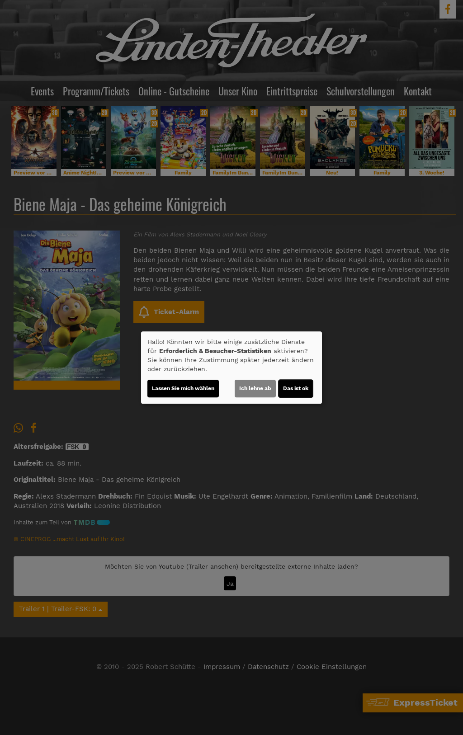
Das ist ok (295, 388)
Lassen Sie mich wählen (183, 388)
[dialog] (231, 367)
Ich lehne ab (255, 388)
